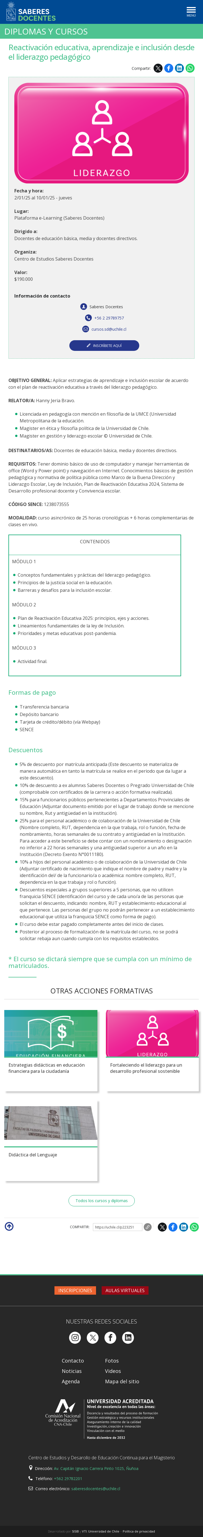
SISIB (75, 1531)
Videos (113, 1371)
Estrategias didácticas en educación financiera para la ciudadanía (46, 1068)
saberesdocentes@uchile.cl (95, 1488)
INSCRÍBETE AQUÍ (107, 345)
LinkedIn (179, 68)
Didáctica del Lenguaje (32, 1155)
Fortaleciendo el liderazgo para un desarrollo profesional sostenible (146, 1068)
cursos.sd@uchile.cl (104, 329)
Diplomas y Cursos (46, 31)
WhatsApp (190, 68)
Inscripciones (75, 1290)
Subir (8, 1226)
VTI (84, 1531)
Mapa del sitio (122, 1381)
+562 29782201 (68, 1478)
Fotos (112, 1360)
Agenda (71, 1381)
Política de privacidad (139, 1531)
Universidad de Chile (103, 1531)
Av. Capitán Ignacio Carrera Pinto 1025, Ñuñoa (96, 1468)
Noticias (72, 1371)
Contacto (73, 1360)
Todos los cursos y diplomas (102, 1200)
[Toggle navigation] (191, 12)
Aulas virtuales (125, 1290)
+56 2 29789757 (104, 318)
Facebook (168, 68)
